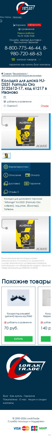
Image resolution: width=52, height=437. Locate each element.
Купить (18, 338)
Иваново (17, 17)
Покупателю (10, 399)
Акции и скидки (37, 399)
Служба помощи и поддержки (26, 421)
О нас (22, 399)
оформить (34, 24)
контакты (45, 64)
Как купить (27, 64)
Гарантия (14, 64)
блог (36, 64)
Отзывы (45, 106)
